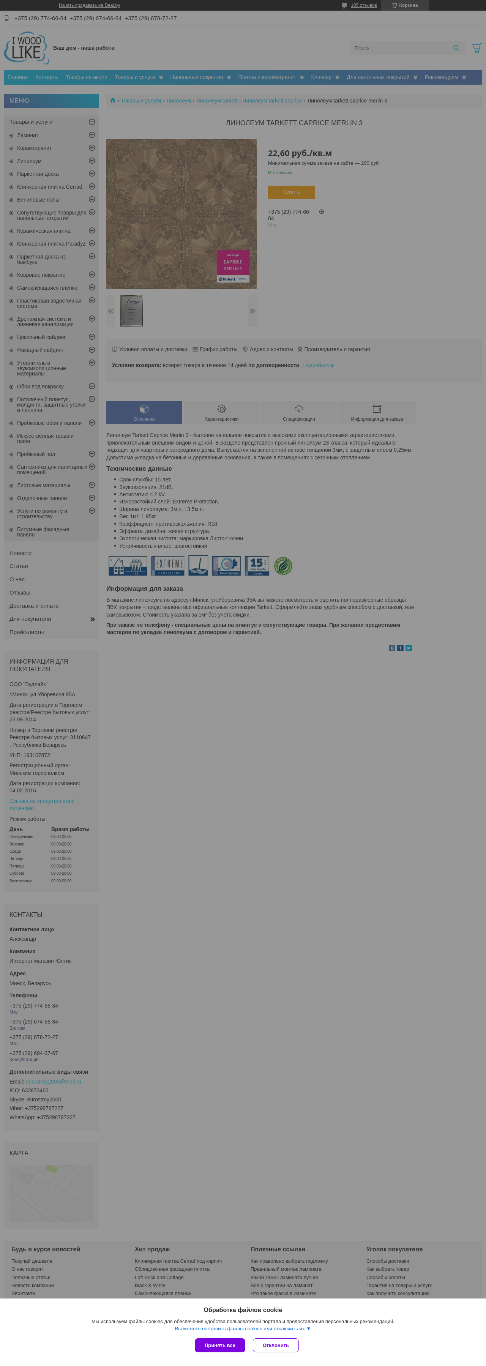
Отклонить (276, 1345)
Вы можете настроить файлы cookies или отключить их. (240, 1328)
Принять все (220, 1345)
